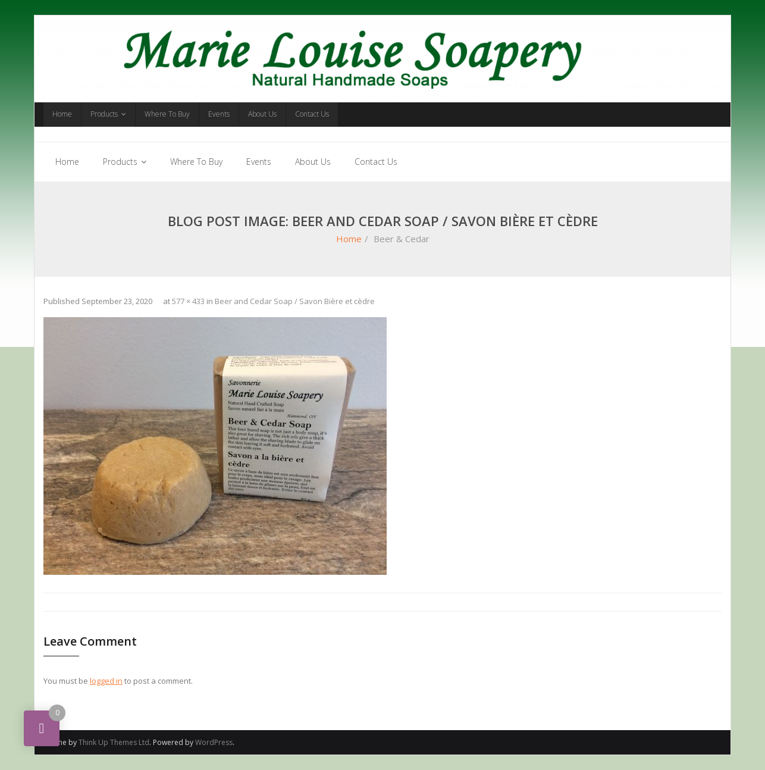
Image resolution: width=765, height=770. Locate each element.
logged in (106, 680)
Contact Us (312, 114)
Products (104, 114)
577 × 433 (188, 301)
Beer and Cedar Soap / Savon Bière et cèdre (295, 301)
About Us (262, 114)
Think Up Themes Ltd (114, 742)
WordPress (214, 742)
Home (62, 114)
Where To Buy (167, 114)
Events (219, 114)
